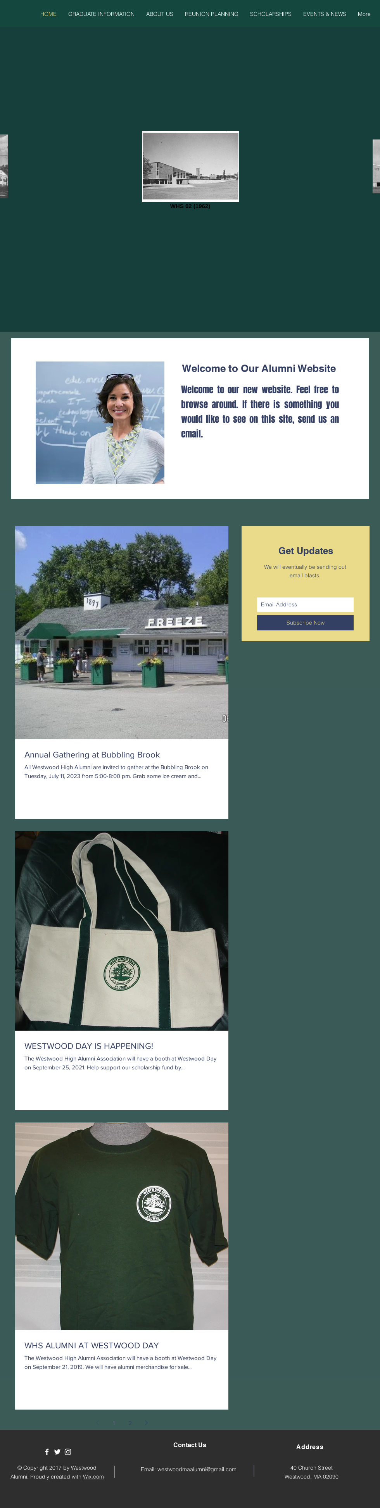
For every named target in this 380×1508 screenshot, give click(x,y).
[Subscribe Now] (305, 622)
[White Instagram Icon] (68, 1452)
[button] (101, 14)
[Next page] (146, 1423)
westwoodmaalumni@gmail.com (197, 1469)
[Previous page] (97, 1423)
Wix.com (93, 1476)
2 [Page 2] (130, 1423)
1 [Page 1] (114, 1423)
